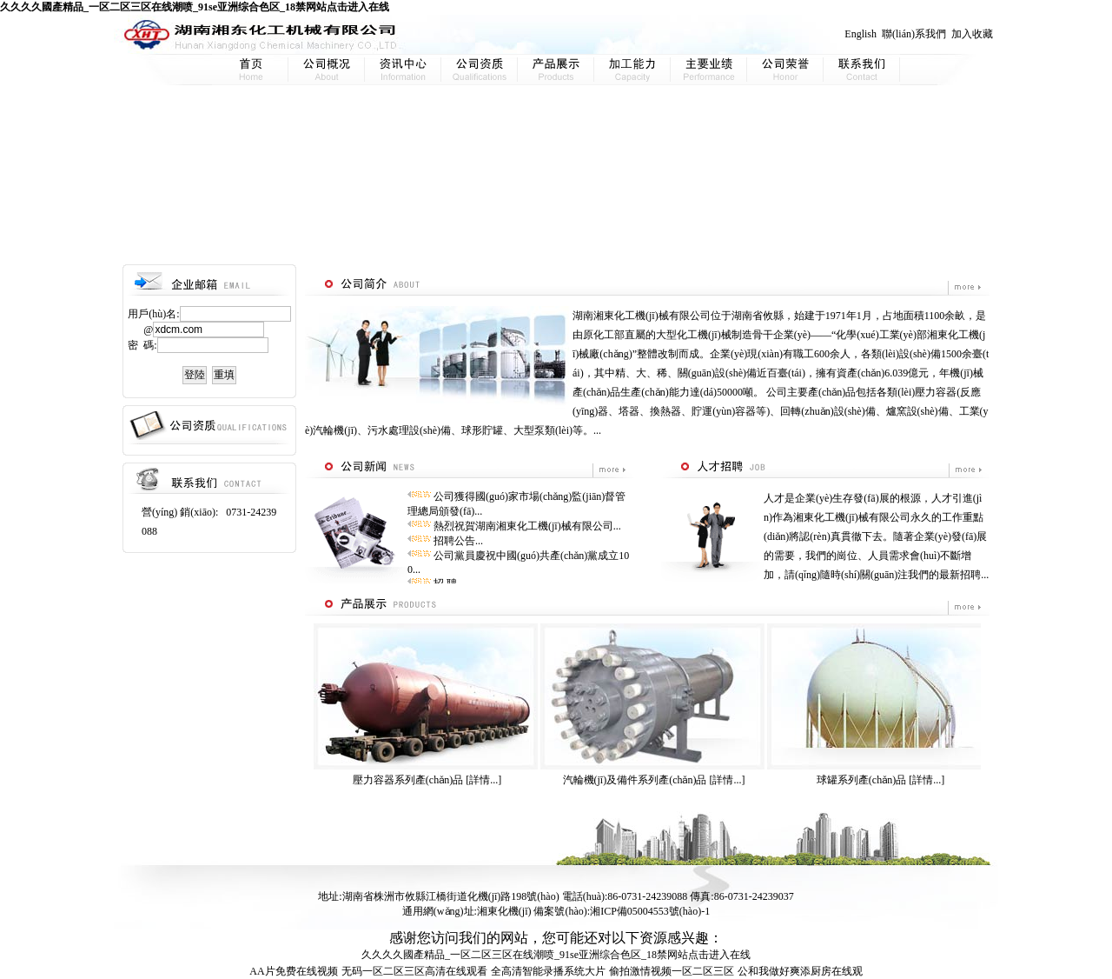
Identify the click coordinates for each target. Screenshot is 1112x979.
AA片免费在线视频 (293, 971)
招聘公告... (458, 541)
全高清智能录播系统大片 (548, 971)
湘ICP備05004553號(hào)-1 (650, 911)
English (860, 34)
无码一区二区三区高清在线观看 (414, 971)
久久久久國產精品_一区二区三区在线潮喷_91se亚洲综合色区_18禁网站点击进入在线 (194, 7)
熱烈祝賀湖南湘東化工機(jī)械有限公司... (527, 526)
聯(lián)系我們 (914, 34)
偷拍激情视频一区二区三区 (671, 971)
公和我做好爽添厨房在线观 (800, 971)
